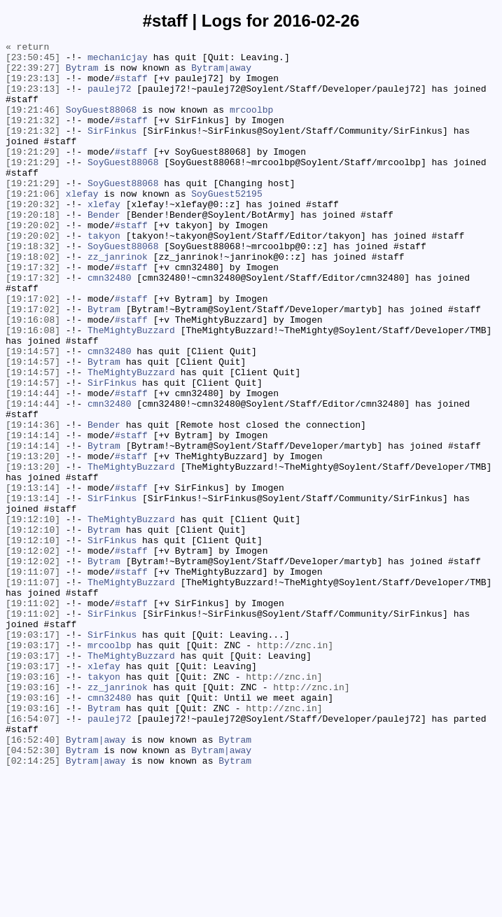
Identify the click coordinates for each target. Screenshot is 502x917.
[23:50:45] (33, 61)
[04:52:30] (33, 892)
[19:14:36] (33, 502)
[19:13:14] (33, 577)
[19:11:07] (33, 678)
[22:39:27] (33, 73)
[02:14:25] (33, 905)
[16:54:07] (33, 854)
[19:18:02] (33, 300)
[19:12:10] (33, 615)
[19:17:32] (33, 313)
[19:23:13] (33, 86)
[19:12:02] (33, 653)
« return (27, 48)
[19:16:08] (33, 376)
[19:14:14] (33, 514)
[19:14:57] (33, 413)
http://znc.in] (295, 766)
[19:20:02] (33, 262)
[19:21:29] (33, 174)
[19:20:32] (33, 237)
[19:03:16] (33, 804)
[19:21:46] (33, 124)
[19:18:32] (33, 287)
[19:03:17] (33, 754)
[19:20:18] (33, 250)
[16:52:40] (33, 880)
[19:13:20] (33, 539)
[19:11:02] (33, 716)
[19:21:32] (33, 136)
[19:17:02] (33, 350)
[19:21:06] (33, 224)
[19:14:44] (33, 464)
